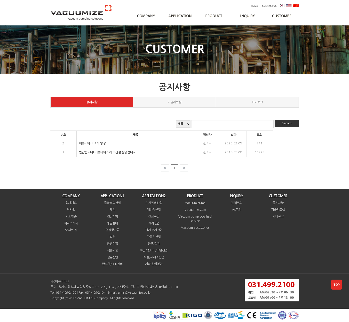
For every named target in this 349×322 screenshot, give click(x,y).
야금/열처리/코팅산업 (154, 250)
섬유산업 (112, 257)
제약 (112, 209)
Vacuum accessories (195, 227)
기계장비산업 (153, 202)
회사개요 (71, 202)
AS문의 (236, 209)
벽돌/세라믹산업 (153, 257)
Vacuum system (195, 209)
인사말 (71, 209)
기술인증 (71, 216)
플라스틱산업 (112, 202)
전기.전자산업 (154, 230)
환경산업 (112, 243)
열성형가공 (112, 230)
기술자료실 (174, 102)
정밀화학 (112, 216)
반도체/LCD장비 (112, 264)
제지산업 (153, 223)
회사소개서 (71, 223)
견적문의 (236, 202)
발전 (112, 236)
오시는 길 (71, 230)
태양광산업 (154, 209)
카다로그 (257, 102)
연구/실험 (154, 243)
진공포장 (153, 216)
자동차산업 (154, 236)
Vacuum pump (195, 202)
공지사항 (91, 102)
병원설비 (112, 223)
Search (287, 123)
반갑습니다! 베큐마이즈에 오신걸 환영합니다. (107, 152)
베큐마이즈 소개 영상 (92, 143)
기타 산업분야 (154, 264)
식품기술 (112, 250)
